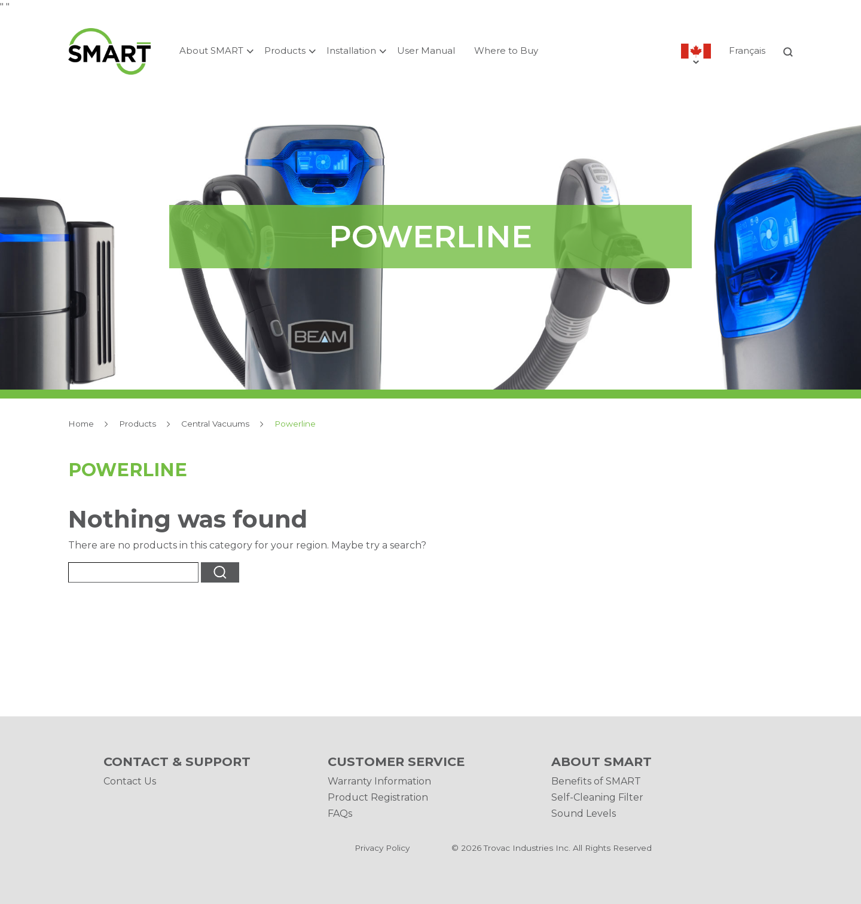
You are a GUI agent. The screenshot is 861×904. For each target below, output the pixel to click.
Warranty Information (379, 781)
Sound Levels (583, 813)
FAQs (340, 813)
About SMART (211, 50)
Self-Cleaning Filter (597, 797)
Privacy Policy (382, 848)
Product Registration (378, 797)
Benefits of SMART (596, 781)
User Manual (426, 50)
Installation (351, 50)
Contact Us (129, 781)
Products (285, 50)
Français (747, 50)
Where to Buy (506, 50)
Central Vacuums (215, 423)
